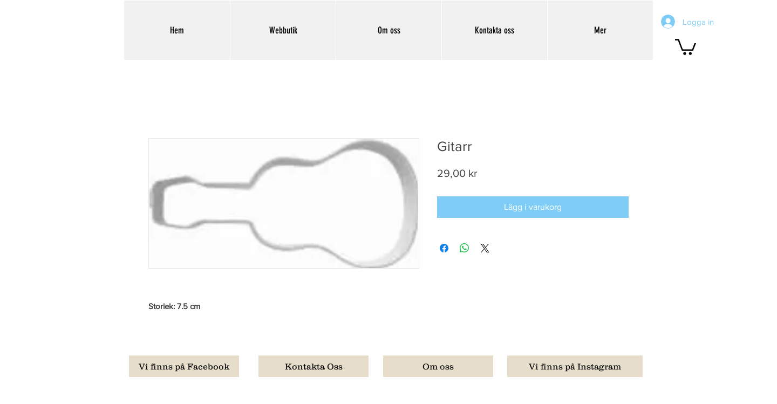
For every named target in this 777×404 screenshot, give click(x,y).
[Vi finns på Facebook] (184, 366)
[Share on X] (485, 248)
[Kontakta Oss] (313, 366)
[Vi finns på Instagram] (575, 366)
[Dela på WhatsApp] (464, 248)
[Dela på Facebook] (444, 248)
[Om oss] (438, 366)
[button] (685, 46)
